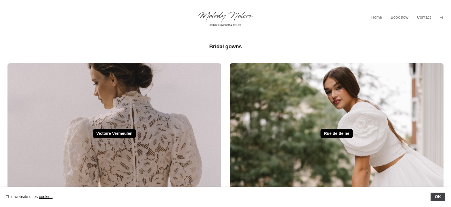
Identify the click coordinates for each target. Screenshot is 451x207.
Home (376, 17)
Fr (441, 17)
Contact (424, 17)
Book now (399, 17)
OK (438, 196)
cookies (45, 196)
